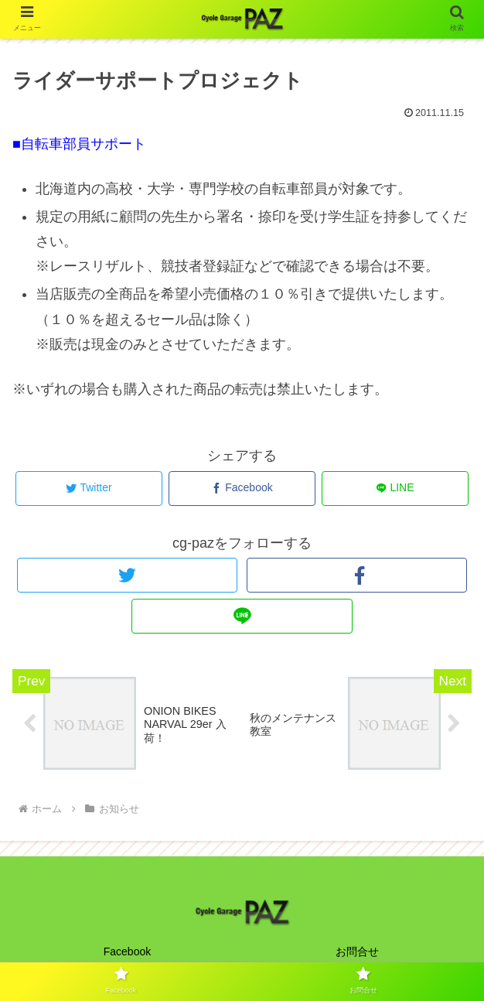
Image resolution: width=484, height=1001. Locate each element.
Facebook (127, 951)
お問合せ (357, 951)
